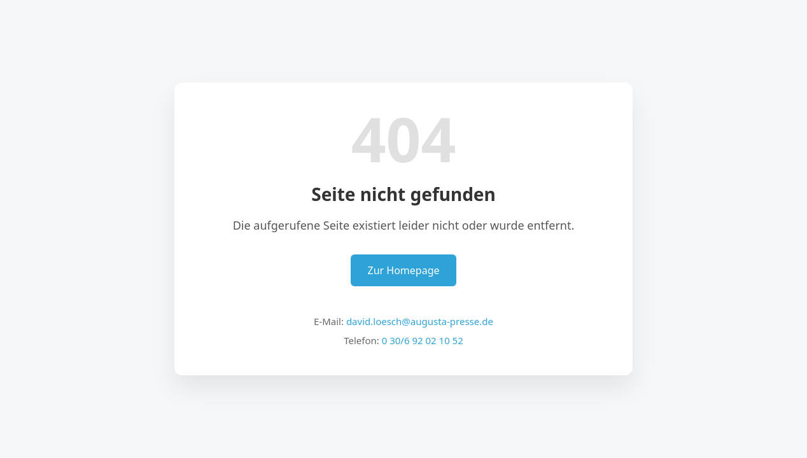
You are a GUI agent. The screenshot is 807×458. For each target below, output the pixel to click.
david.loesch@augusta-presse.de (419, 321)
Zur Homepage (403, 270)
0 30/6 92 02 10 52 (422, 340)
